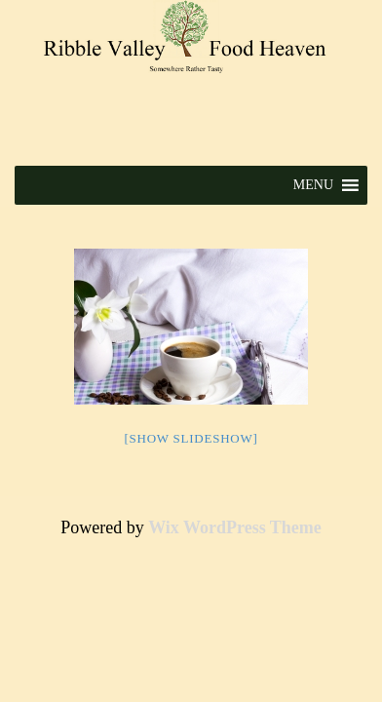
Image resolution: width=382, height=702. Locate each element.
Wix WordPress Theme (235, 527)
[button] (313, 185)
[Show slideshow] (190, 438)
